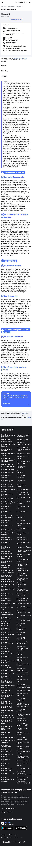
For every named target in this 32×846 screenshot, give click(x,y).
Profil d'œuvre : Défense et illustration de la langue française (23, 686)
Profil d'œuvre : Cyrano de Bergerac (8, 741)
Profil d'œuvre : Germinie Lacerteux (7, 613)
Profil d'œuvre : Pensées (21, 633)
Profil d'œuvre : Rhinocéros (21, 467)
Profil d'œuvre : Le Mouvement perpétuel (23, 607)
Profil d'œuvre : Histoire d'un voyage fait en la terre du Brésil (24, 704)
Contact (3, 835)
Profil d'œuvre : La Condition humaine (7, 552)
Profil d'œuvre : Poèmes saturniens (22, 574)
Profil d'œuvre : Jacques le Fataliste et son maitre (8, 460)
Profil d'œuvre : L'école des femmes (23, 502)
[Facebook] (15, 842)
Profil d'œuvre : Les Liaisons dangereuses (8, 465)
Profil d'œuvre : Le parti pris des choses (24, 551)
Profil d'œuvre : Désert (8, 530)
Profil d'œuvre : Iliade (23, 768)
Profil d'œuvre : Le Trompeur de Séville (23, 757)
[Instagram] (24, 842)
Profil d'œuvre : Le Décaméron (22, 694)
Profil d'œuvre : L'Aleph (23, 690)
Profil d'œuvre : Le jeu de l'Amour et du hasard (7, 696)
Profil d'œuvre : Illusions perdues (6, 629)
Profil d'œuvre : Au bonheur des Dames (7, 652)
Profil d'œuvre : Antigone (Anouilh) (22, 724)
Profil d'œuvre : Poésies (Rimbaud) (22, 569)
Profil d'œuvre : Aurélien (5, 543)
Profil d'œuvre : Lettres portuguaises (8, 436)
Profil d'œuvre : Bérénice (21, 481)
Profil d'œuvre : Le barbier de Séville (6, 702)
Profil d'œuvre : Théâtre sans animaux (23, 443)
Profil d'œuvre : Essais (23, 620)
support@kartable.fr (10, 808)
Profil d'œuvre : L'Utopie (21, 653)
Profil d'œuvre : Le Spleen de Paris (22, 565)
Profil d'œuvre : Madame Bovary (6, 618)
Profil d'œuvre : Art (22, 440)
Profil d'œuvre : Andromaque (21, 471)
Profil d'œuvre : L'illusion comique (6, 677)
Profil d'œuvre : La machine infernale (6, 750)
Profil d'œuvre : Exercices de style (22, 738)
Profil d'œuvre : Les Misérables (7, 495)
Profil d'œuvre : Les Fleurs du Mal (22, 560)
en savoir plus (25, 413)
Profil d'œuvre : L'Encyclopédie (21, 638)
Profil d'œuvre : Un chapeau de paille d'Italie (6, 721)
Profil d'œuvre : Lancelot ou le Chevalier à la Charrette (24, 773)
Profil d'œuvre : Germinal (5, 657)
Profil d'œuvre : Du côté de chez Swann (7, 485)
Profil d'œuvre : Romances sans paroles (21, 584)
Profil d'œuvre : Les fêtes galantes (22, 579)
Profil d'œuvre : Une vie (8, 670)
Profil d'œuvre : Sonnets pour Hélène (23, 538)
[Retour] (3, 2)
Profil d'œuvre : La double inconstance (7, 682)
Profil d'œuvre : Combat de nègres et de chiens (7, 779)
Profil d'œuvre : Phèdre (23, 489)
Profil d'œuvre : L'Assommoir (5, 647)
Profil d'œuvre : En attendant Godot (6, 769)
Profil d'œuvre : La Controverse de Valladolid (22, 659)
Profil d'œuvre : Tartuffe (21, 516)
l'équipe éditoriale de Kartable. (20, 58)
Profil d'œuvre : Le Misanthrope (22, 512)
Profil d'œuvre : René (7, 472)
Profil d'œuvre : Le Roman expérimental (7, 643)
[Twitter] (19, 842)
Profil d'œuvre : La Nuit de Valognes (23, 715)
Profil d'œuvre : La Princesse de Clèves (7, 440)
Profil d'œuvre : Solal (7, 499)
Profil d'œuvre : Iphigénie (21, 485)
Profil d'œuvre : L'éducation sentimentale (5, 623)
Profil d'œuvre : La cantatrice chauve (6, 746)
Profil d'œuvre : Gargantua (21, 628)
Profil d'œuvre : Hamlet (23, 761)
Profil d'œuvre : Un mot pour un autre (23, 462)
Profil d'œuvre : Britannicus (21, 476)
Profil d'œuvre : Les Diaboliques (22, 710)
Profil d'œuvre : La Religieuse (6, 450)
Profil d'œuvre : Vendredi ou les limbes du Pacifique (23, 648)
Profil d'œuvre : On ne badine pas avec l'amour (7, 728)
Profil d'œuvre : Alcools (24, 603)
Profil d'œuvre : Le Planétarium (6, 566)
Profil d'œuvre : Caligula (5, 764)
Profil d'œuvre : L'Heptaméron (21, 699)
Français (18, 6)
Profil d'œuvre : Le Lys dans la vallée (8, 604)
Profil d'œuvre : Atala (7, 469)
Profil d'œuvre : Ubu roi (8, 737)
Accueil (3, 6)
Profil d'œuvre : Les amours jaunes (22, 594)
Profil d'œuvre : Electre (23, 454)
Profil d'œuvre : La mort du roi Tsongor (7, 538)
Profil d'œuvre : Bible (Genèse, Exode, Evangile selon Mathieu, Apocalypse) (23, 780)
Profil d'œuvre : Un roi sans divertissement (7, 516)
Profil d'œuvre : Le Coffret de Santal (22, 599)
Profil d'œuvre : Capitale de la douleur (23, 611)
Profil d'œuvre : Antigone (5, 760)
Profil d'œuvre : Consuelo (5, 476)
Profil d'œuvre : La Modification (6, 521)
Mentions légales (6, 838)
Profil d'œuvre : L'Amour (5, 548)
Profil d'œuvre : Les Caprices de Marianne (7, 716)
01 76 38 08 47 (22, 2)
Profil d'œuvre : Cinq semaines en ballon (7, 481)
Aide (10, 835)
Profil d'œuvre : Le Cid (8, 673)
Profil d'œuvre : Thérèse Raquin (6, 666)
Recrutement (18, 838)
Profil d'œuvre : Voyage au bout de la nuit (8, 502)
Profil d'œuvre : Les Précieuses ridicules (23, 493)
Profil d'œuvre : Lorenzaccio (5, 733)
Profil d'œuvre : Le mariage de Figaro (6, 707)
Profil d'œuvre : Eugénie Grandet (6, 599)
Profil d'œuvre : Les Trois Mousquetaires (7, 571)
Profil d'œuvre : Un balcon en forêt (6, 557)
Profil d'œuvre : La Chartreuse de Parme (7, 580)
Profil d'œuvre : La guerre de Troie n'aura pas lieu (23, 449)
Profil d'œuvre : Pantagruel (21, 624)
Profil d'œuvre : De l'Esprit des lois (22, 642)
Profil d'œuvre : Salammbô (5, 638)
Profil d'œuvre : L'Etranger (5, 507)
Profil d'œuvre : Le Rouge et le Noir (6, 576)
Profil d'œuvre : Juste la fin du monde (23, 436)
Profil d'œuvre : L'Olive (23, 520)
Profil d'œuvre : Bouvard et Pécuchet (7, 633)
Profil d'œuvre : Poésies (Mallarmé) (22, 590)
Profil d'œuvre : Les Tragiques (22, 675)
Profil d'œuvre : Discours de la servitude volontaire (23, 670)
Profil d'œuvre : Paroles (24, 547)
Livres (16, 835)
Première (11, 6)
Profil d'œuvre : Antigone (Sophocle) (23, 719)
